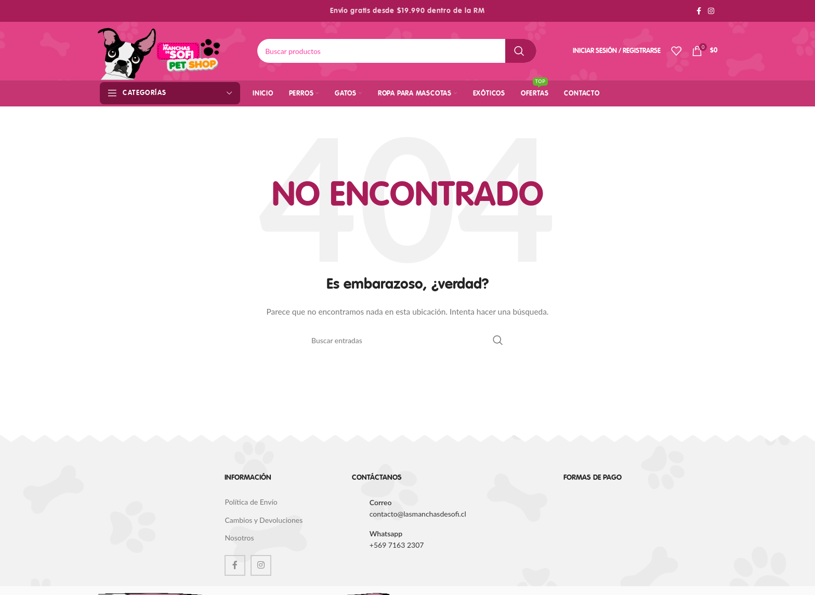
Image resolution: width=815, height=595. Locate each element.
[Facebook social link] (698, 11)
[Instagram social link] (711, 11)
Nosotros (239, 537)
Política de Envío (251, 501)
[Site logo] (159, 50)
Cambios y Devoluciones (264, 520)
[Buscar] (396, 51)
